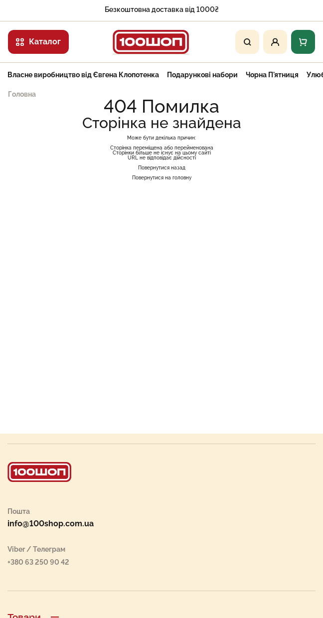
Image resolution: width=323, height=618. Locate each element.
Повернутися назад (161, 167)
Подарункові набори (202, 74)
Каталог (38, 41)
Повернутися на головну (161, 177)
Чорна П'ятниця (272, 74)
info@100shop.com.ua (50, 524)
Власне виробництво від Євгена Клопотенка (83, 74)
